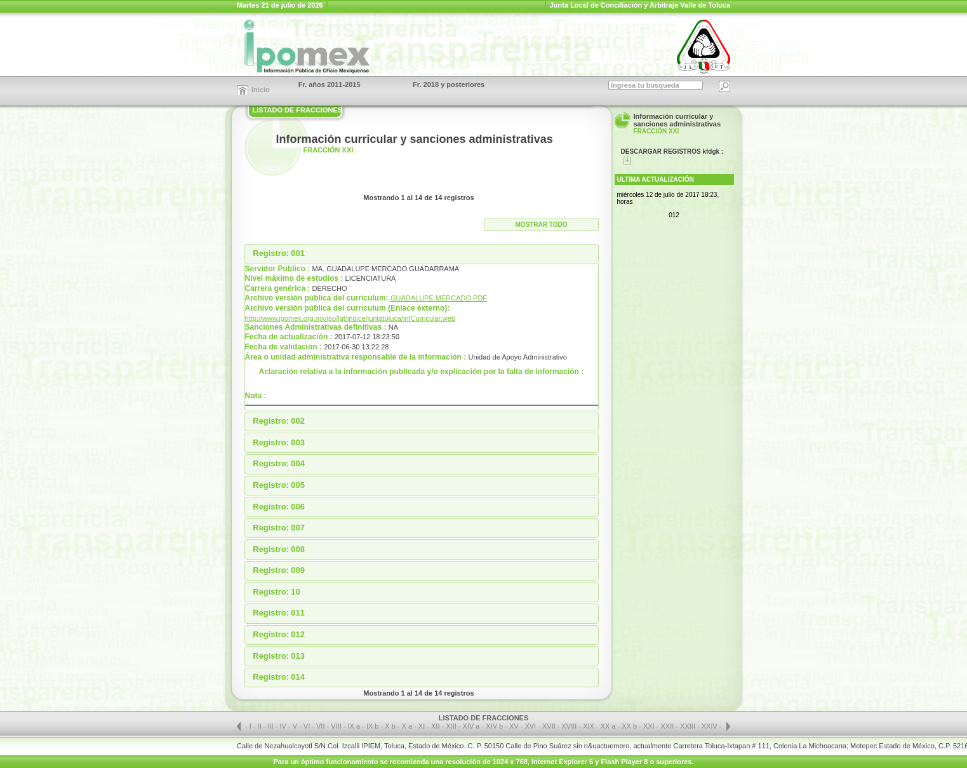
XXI (650, 726)
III (272, 726)
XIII (452, 726)
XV (515, 726)
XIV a (471, 726)
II (260, 726)
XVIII (570, 726)
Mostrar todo (541, 224)
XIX (589, 726)
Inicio (260, 89)
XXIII (688, 726)
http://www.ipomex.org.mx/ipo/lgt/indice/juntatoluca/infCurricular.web (350, 318)
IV (283, 726)
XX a (608, 726)
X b (390, 726)
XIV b (494, 726)
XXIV (710, 726)
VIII (337, 726)
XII (436, 726)
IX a (354, 726)
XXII (668, 726)
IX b (372, 726)
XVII (549, 726)
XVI (531, 726)
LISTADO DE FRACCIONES (298, 110)
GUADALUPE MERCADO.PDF (438, 298)
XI (422, 726)
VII (321, 726)
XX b (629, 726)
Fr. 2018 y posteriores (448, 84)
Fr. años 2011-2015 (329, 84)
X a (407, 726)
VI (307, 726)
